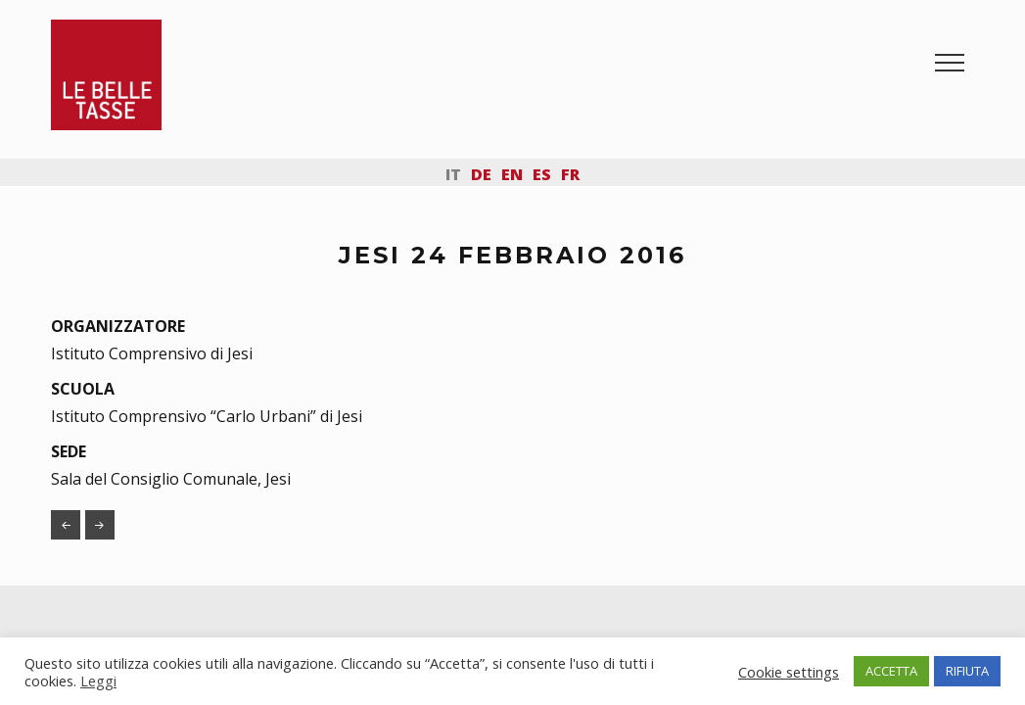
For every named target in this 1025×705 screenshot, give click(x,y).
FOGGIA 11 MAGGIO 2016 (100, 525)
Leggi (98, 680)
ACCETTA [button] (891, 671)
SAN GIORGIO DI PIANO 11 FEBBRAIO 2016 (65, 525)
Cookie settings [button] (788, 672)
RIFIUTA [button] (967, 671)
